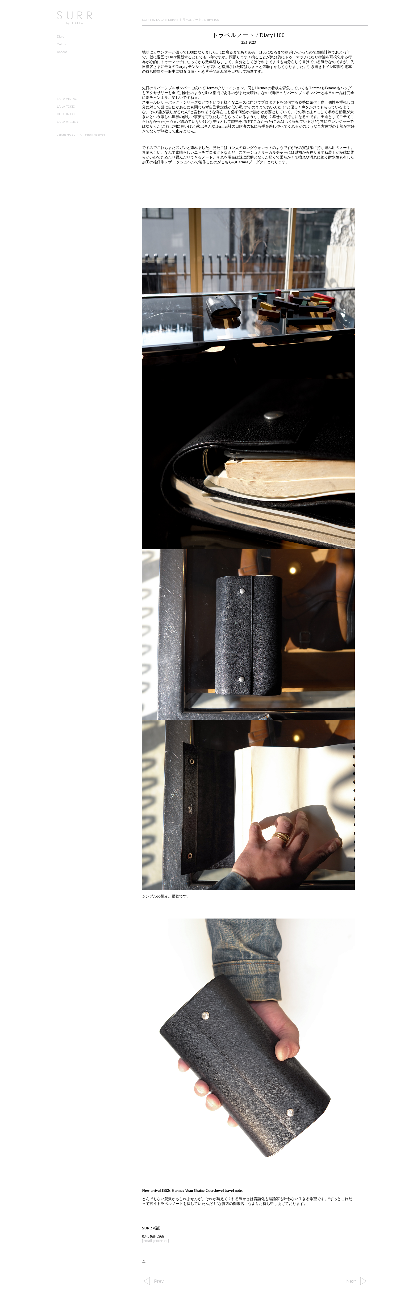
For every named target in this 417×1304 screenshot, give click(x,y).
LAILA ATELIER (67, 122)
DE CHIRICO (65, 114)
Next (351, 1281)
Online (61, 44)
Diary (60, 36)
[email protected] (155, 1241)
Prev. (159, 1281)
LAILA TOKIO (66, 106)
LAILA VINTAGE (68, 99)
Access (62, 52)
